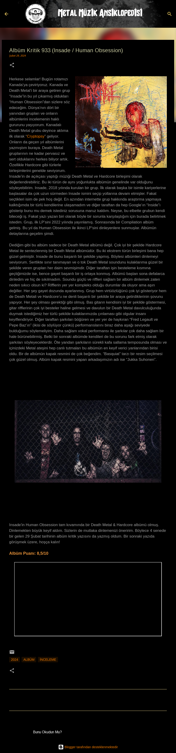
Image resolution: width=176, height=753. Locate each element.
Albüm (28, 659)
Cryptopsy (35, 136)
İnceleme (48, 659)
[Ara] (169, 13)
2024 (14, 659)
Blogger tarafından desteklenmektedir (88, 747)
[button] (12, 65)
